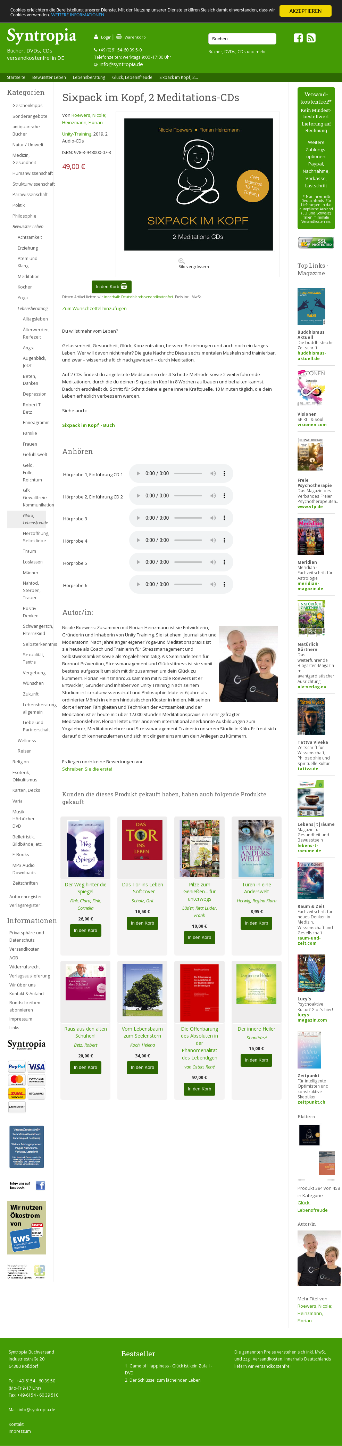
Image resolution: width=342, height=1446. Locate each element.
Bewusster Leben (49, 77)
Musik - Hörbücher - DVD (24, 819)
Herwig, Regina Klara (256, 900)
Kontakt (16, 1424)
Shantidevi (257, 1037)
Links (14, 1028)
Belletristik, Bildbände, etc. (27, 840)
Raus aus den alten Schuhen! (85, 1032)
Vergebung (34, 673)
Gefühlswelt (34, 454)
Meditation (29, 276)
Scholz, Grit (142, 900)
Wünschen (33, 683)
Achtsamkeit (30, 237)
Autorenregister (25, 897)
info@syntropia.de (121, 63)
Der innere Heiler (256, 1028)
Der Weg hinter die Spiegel (86, 888)
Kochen (25, 287)
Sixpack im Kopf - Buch (88, 425)
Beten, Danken (30, 380)
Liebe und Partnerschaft (34, 726)
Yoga (23, 298)
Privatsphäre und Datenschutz (26, 936)
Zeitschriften (25, 883)
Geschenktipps (27, 105)
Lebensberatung (89, 77)
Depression (34, 394)
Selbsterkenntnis (34, 644)
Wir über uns (22, 985)
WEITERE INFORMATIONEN (150, 17)
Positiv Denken (31, 612)
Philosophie (24, 216)
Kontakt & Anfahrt (26, 994)
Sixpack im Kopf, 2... (178, 77)
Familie (30, 433)
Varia (17, 801)
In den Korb (111, 286)
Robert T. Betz (32, 408)
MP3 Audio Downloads (23, 869)
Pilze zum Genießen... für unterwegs (199, 891)
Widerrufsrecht (24, 967)
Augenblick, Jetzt (34, 361)
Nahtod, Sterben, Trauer (32, 590)
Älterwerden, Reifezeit (34, 333)
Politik (18, 205)
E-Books (20, 855)
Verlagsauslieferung (27, 976)
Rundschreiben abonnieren (24, 1006)
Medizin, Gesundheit (24, 158)
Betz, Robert (85, 1045)
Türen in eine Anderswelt (256, 888)
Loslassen (33, 562)
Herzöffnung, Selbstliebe (34, 537)
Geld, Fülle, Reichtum (32, 472)
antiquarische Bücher (26, 130)
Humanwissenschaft (29, 173)
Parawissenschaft (29, 194)
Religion (20, 762)
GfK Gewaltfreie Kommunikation (34, 497)
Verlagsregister (24, 905)
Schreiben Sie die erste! (87, 769)
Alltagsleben (34, 319)
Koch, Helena (142, 1045)
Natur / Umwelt (27, 145)
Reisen (25, 751)
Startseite (16, 77)
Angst (28, 348)
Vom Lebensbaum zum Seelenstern (142, 1032)
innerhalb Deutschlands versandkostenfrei (138, 296)
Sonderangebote (29, 116)
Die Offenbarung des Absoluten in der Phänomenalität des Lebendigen (199, 1043)
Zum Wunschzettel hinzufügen (94, 308)
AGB (13, 958)
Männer (31, 573)
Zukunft (31, 694)
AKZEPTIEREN (305, 11)
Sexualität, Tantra (33, 658)
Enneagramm (34, 422)
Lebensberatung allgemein (34, 708)
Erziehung (28, 248)
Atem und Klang (27, 262)
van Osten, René (199, 1067)
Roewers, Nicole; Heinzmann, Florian (315, 1313)
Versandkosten (24, 949)
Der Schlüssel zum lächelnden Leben (165, 1380)
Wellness (27, 741)
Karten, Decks (26, 790)
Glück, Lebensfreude (132, 77)
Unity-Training (76, 134)
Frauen (30, 444)
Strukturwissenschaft (29, 184)
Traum (29, 551)
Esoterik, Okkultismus (24, 776)
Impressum (20, 1019)
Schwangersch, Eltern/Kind (34, 629)
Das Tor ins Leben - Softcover (142, 888)
